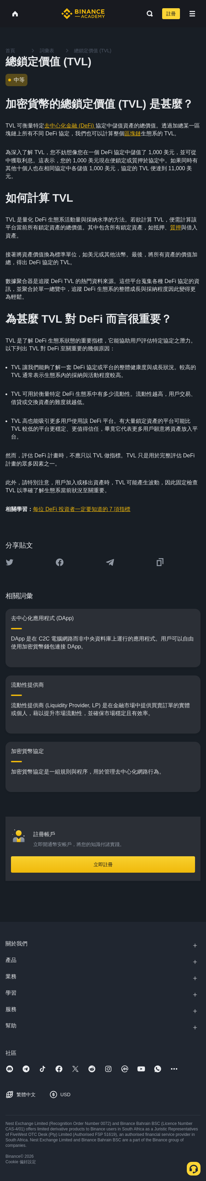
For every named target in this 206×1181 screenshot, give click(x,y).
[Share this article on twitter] (9, 562)
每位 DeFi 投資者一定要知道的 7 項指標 (81, 509)
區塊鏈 (132, 133)
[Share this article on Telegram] (110, 562)
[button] (192, 14)
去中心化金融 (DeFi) (69, 126)
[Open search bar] (148, 14)
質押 (175, 227)
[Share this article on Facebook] (60, 562)
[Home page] (83, 13)
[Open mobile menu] (192, 14)
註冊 (171, 13)
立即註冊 (103, 864)
